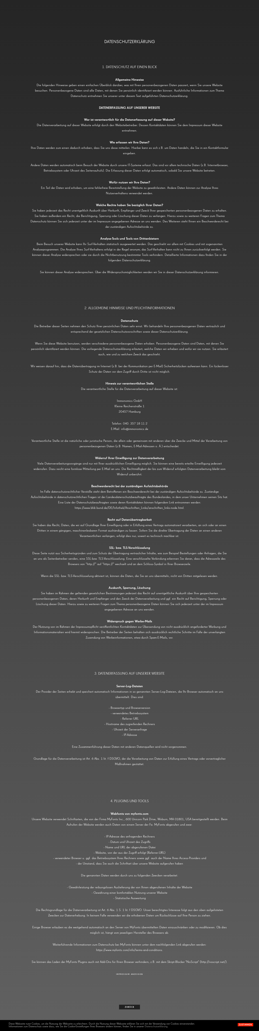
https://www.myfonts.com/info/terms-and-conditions (129, 950)
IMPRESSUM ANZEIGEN (129, 974)
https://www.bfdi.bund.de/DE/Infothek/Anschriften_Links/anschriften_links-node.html (129, 508)
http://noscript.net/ (213, 962)
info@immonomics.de (134, 429)
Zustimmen (245, 1025)
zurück (129, 1007)
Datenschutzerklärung (156, 1026)
